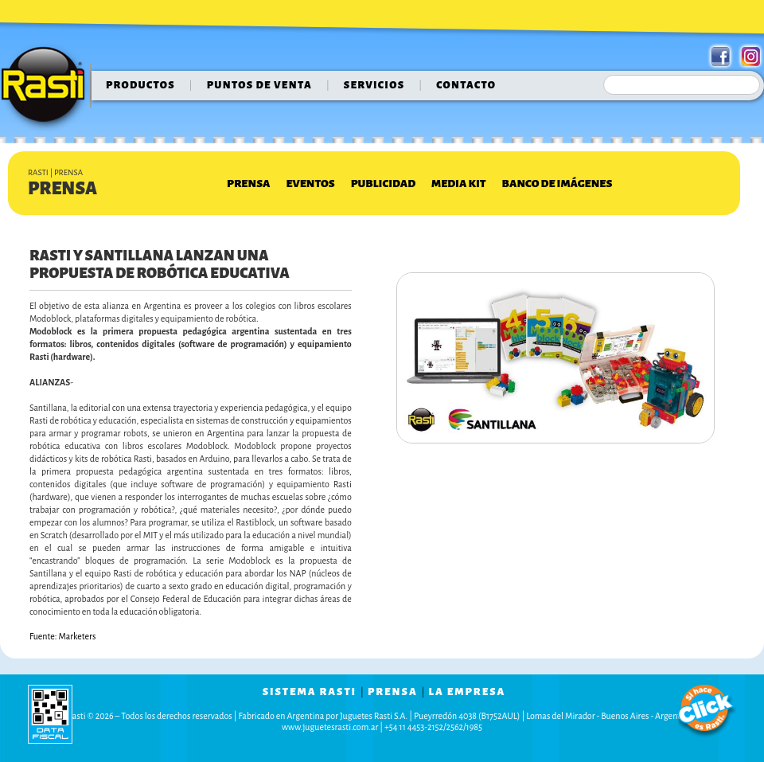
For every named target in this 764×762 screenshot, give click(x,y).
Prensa (248, 184)
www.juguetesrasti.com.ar (330, 727)
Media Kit (458, 184)
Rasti (48, 88)
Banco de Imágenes (557, 184)
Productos (140, 85)
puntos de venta (259, 85)
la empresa (467, 692)
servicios (374, 85)
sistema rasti (310, 692)
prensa (393, 692)
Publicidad (383, 184)
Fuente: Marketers (62, 636)
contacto (466, 85)
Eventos (310, 184)
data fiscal (50, 714)
